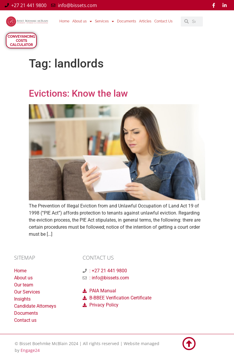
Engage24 (30, 350)
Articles (145, 21)
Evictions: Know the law (78, 93)
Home (64, 21)
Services (104, 21)
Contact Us (163, 21)
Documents (126, 21)
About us (82, 21)
